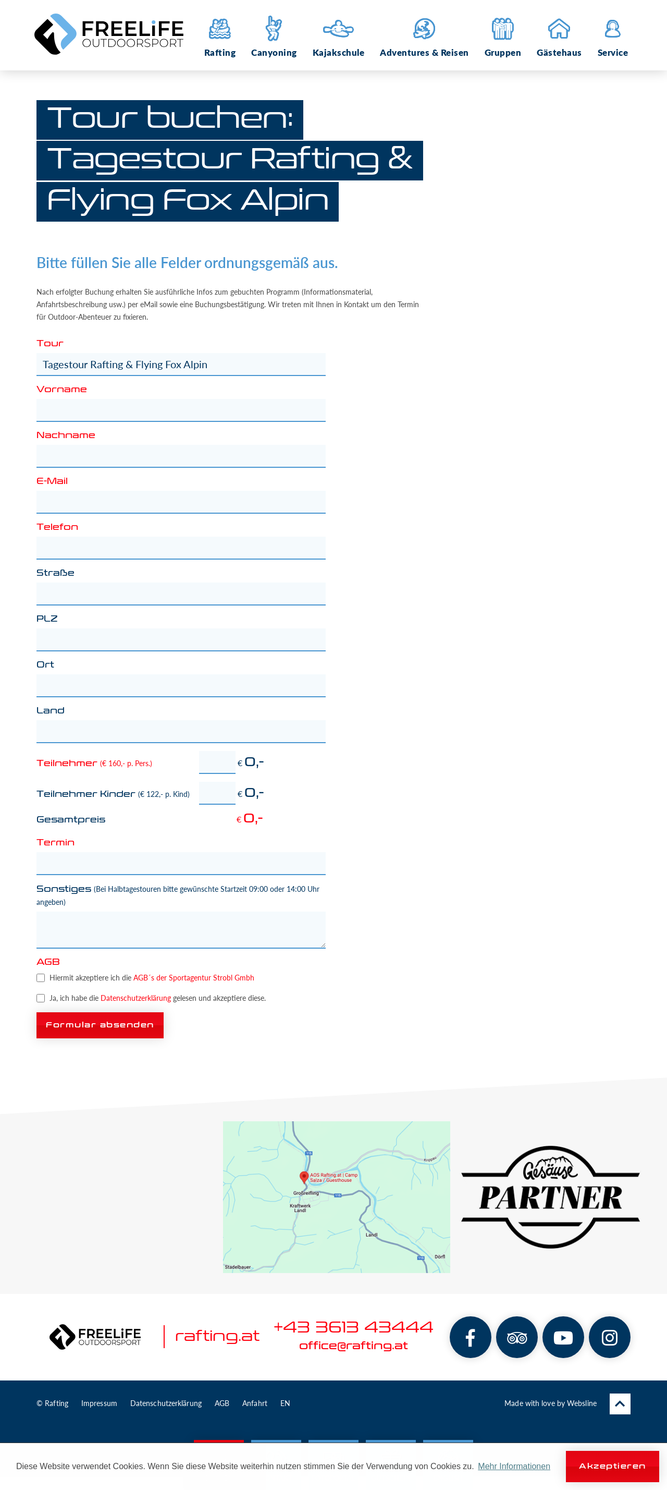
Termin (55, 843)
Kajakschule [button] (339, 35)
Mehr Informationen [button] (514, 1466)
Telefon (57, 528)
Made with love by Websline (550, 1403)
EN (285, 1403)
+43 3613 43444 (354, 1328)
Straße (55, 574)
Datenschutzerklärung (136, 998)
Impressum (99, 1403)
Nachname (65, 436)
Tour (50, 344)
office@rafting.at (353, 1346)
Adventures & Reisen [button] (424, 35)
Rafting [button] (220, 35)
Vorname (61, 390)
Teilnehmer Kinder (113, 794)
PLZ (47, 619)
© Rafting (52, 1403)
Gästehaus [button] (559, 35)
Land (50, 711)
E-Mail (52, 482)
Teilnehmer (94, 763)
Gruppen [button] (503, 35)
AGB (48, 963)
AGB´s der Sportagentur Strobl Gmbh (193, 977)
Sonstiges (177, 895)
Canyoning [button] (274, 35)
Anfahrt (254, 1403)
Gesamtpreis (70, 820)
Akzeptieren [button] (612, 1466)
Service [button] (613, 35)
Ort (45, 665)
